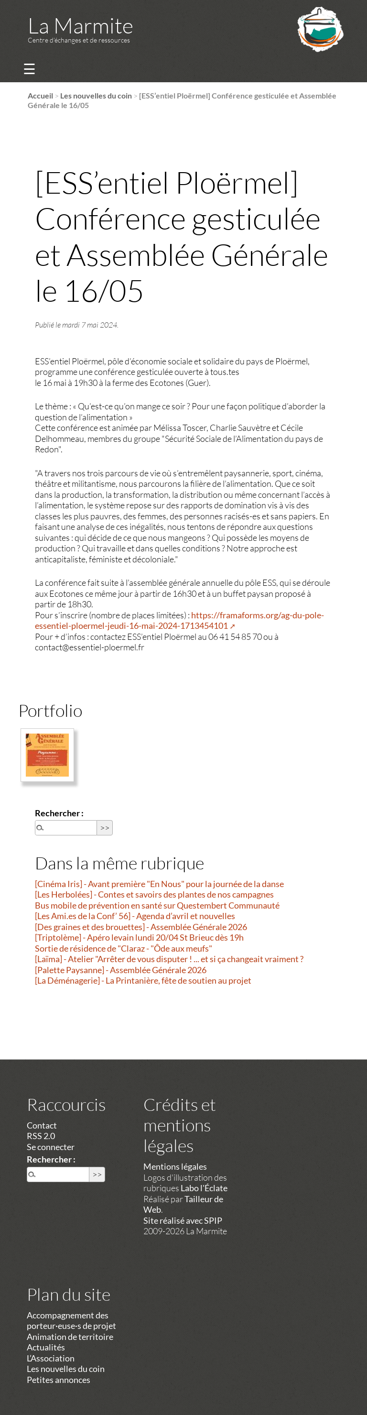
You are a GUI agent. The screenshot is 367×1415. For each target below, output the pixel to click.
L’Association (51, 1358)
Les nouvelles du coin (96, 95)
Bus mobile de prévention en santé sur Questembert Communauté (157, 905)
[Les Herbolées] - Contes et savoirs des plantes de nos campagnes (154, 894)
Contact (42, 1125)
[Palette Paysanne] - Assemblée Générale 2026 (120, 970)
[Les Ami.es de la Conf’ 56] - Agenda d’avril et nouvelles (135, 915)
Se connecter (51, 1146)
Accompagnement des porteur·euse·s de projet (71, 1320)
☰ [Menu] (29, 68)
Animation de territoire (70, 1336)
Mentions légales (175, 1166)
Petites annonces (58, 1379)
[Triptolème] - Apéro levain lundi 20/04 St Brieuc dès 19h (139, 937)
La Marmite (80, 25)
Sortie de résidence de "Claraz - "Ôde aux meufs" (123, 948)
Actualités (46, 1347)
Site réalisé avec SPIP (182, 1220)
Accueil (40, 95)
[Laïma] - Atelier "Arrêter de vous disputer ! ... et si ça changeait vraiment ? (169, 959)
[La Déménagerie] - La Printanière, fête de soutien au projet (143, 980)
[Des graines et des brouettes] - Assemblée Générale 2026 (141, 926)
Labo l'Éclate (204, 1188)
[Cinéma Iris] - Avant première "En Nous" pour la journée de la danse (159, 883)
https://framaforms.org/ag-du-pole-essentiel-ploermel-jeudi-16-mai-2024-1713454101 (179, 620)
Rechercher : (59, 813)
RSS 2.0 (41, 1135)
